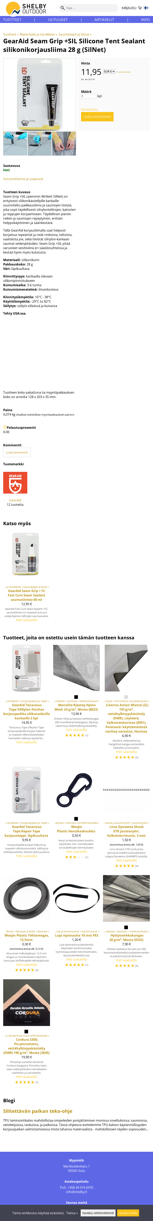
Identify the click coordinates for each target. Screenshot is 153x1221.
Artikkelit (104, 19)
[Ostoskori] (140, 8)
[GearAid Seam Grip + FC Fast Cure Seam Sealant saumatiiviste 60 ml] (26, 578)
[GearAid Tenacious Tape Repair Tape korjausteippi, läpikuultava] (26, 819)
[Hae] (89, 8)
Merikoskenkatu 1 (76, 1166)
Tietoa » (72, 1213)
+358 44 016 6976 (80, 1187)
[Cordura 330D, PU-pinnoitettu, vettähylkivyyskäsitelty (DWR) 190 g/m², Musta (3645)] (26, 1033)
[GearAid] (15, 491)
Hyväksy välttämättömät (98, 1213)
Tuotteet (12, 19)
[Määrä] (89, 96)
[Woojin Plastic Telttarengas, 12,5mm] (26, 925)
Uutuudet (58, 19)
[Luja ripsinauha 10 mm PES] (76, 925)
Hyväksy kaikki (128, 1213)
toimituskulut (124, 71)
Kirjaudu (129, 8)
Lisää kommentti (17, 452)
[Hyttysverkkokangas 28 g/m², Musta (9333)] (126, 925)
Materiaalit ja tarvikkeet (38, 34)
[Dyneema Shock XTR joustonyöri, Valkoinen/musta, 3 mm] (126, 819)
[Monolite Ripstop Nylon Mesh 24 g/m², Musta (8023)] (76, 704)
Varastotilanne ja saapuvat (23, 179)
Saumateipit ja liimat (75, 34)
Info (145, 19)
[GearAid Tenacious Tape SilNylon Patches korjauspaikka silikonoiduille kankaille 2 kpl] (26, 704)
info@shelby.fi (76, 1192)
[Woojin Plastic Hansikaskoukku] (76, 819)
